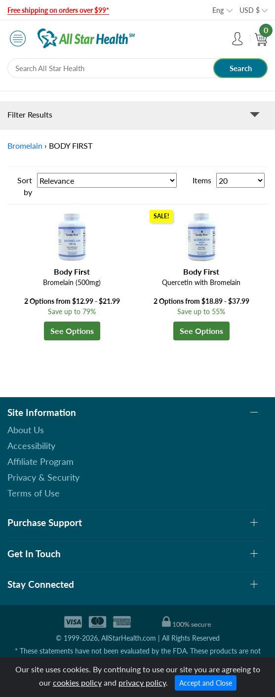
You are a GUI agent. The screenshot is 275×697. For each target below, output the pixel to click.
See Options (72, 330)
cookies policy (77, 682)
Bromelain (24, 145)
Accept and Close (205, 683)
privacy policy (142, 682)
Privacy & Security (43, 477)
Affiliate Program (40, 461)
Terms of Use (33, 493)
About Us (25, 429)
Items (202, 180)
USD (249, 10)
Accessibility (31, 445)
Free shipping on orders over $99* (58, 10)
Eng (218, 10)
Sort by (24, 186)
